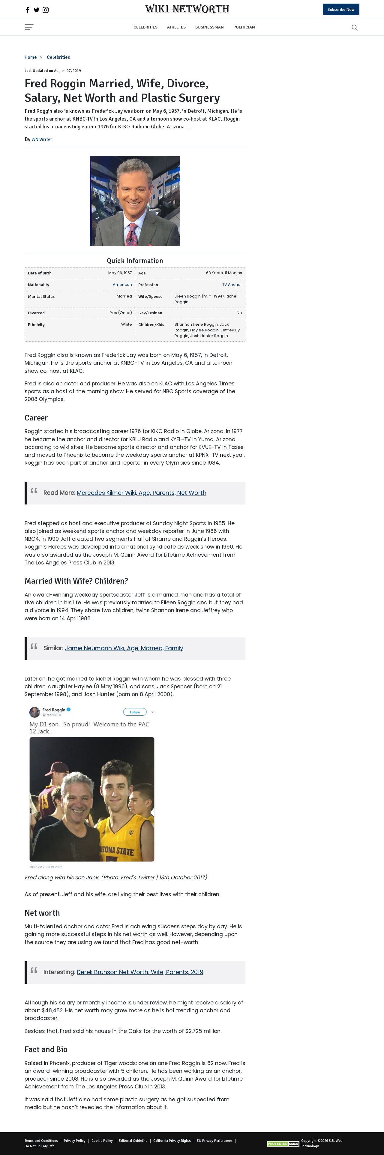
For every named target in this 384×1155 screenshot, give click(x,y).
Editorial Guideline (133, 1141)
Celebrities (146, 27)
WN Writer (42, 139)
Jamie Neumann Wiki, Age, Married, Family (124, 648)
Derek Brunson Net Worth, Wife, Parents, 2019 (140, 972)
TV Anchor (232, 284)
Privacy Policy (75, 1141)
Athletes (176, 27)
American (122, 284)
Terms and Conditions (41, 1141)
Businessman (209, 27)
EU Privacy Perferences (214, 1141)
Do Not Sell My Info (40, 1146)
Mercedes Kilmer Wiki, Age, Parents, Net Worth (141, 493)
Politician (244, 27)
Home (31, 57)
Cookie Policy (102, 1141)
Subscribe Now (341, 9)
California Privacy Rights (172, 1141)
